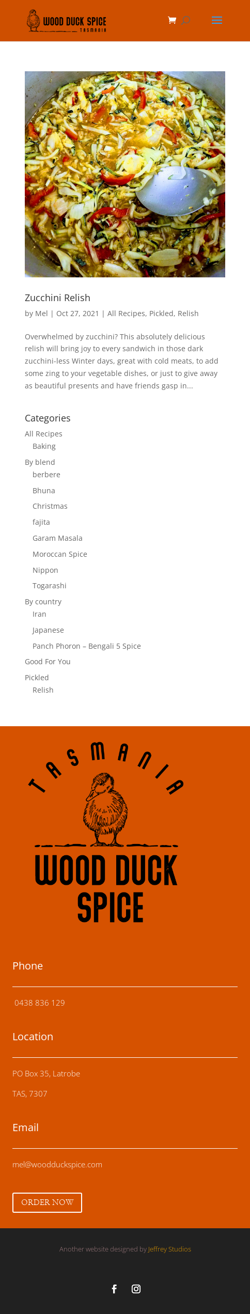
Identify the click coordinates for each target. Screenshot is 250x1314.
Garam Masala (58, 538)
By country (43, 601)
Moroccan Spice (60, 554)
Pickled (161, 313)
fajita (41, 522)
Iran (39, 614)
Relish (188, 313)
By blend (40, 462)
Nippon (45, 570)
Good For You (48, 661)
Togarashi (50, 585)
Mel (41, 313)
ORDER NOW (47, 1203)
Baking (44, 446)
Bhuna (44, 490)
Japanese (48, 630)
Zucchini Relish (57, 297)
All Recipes (126, 313)
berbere (46, 474)
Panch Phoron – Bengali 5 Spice (87, 646)
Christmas (50, 506)
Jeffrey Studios (169, 1249)
